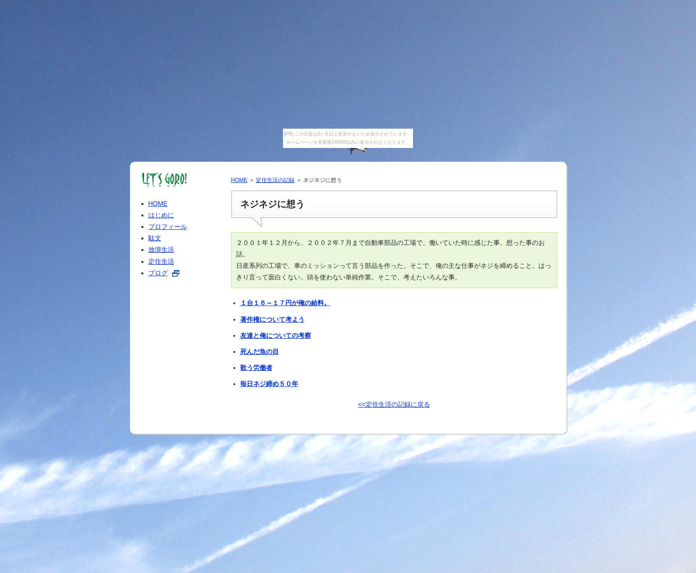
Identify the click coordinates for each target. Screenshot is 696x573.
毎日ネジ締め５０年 (269, 383)
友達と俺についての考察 (275, 335)
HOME (239, 180)
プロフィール (167, 226)
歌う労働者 (256, 367)
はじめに (161, 215)
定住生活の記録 (275, 180)
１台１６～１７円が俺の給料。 (285, 302)
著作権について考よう (272, 319)
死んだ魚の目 (259, 351)
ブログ (158, 273)
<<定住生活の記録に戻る (394, 404)
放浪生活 (161, 249)
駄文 (154, 238)
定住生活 (161, 261)
